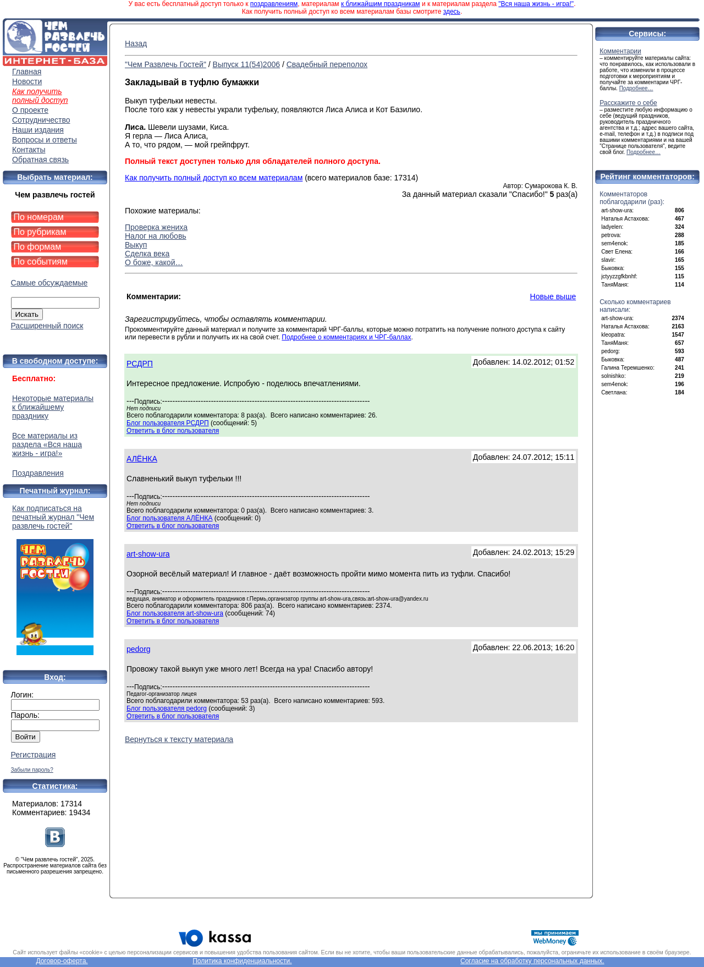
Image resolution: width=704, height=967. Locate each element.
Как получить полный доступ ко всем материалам (213, 177)
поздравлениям (274, 4)
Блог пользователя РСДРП (168, 423)
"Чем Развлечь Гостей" (165, 64)
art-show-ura (148, 554)
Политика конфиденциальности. (242, 961)
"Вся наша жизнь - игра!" (536, 4)
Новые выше (553, 296)
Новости (27, 81)
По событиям (41, 261)
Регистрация (33, 754)
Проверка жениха (156, 227)
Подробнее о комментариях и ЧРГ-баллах (346, 337)
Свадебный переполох (327, 64)
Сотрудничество (41, 120)
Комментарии (620, 51)
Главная (26, 71)
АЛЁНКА (142, 458)
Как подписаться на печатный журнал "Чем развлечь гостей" (55, 579)
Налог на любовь (155, 236)
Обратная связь (40, 159)
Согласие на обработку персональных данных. (532, 961)
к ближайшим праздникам (380, 4)
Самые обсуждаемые (49, 282)
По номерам (39, 217)
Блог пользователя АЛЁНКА (169, 518)
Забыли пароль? (32, 770)
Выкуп (136, 244)
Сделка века (147, 253)
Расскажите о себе (628, 103)
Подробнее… (636, 88)
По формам (38, 246)
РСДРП (140, 363)
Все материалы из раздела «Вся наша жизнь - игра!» (47, 444)
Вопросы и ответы (44, 139)
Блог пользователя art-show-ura (175, 613)
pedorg (139, 649)
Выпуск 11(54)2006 (246, 64)
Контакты (28, 149)
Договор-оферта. (61, 961)
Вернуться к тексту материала (179, 739)
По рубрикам (40, 232)
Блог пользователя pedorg (167, 708)
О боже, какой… (154, 262)
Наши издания (38, 129)
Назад (136, 43)
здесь (451, 11)
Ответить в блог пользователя (173, 431)
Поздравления (38, 473)
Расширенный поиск (47, 325)
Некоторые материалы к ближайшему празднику (53, 407)
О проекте (30, 110)
